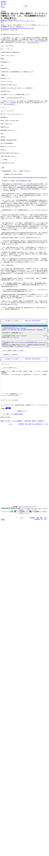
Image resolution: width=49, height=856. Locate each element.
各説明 (44, 374)
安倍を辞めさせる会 (14, 342)
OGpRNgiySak (23, 328)
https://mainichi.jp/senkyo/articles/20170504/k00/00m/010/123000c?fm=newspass (27, 177)
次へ (43, 427)
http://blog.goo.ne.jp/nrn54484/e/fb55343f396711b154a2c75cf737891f (17, 28)
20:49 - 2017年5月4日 (33, 42)
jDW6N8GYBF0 (23, 335)
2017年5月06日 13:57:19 (32, 342)
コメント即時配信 (17, 424)
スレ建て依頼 (27, 424)
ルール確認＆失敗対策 (17, 417)
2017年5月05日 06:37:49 (9, 328)
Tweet (2, 22)
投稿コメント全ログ (6, 424)
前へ (47, 427)
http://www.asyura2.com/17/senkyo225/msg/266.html (8, 19)
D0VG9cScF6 (18, 328)
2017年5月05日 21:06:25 (9, 335)
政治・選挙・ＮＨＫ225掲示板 (33, 427)
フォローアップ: (5, 364)
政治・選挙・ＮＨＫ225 (4, 4)
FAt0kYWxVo (41, 342)
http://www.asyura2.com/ (25, 510)
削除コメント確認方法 (38, 424)
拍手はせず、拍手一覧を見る (32, 320)
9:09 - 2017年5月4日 (9, 104)
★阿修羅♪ (3, 1)
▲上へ (11, 427)
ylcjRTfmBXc (4, 343)
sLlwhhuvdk (18, 335)
